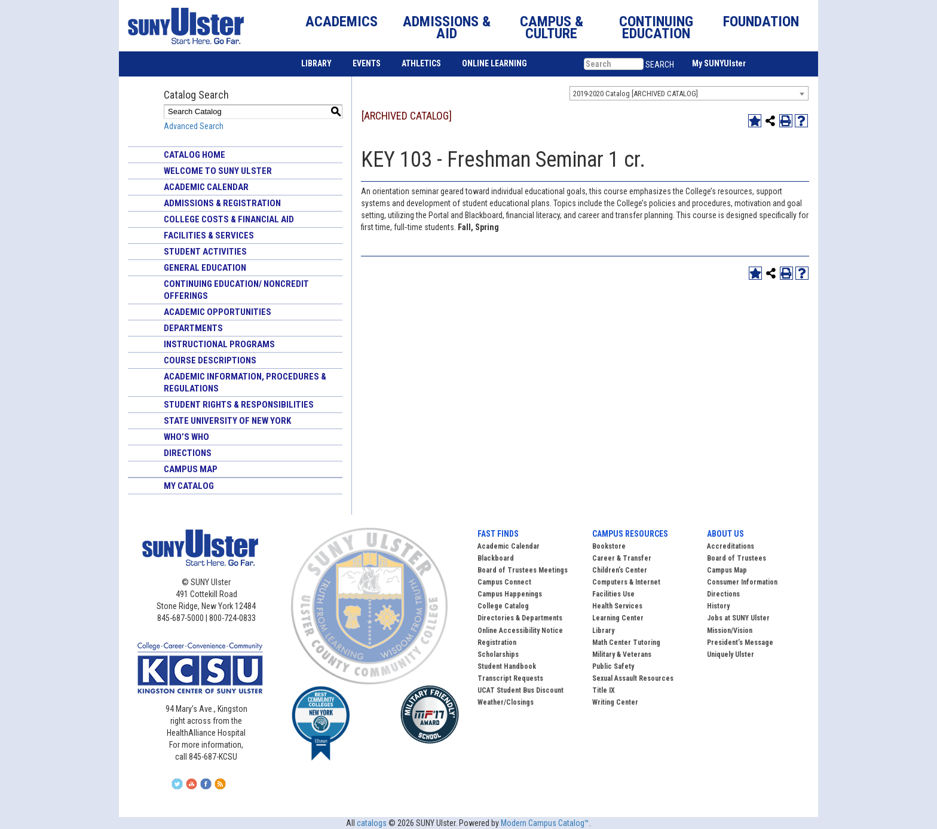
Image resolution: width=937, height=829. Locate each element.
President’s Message (740, 642)
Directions (188, 453)
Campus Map (191, 469)
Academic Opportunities (217, 312)
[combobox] (689, 93)
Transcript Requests (510, 678)
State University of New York (227, 420)
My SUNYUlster (719, 63)
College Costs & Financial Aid (229, 219)
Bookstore (609, 546)
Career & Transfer (621, 558)
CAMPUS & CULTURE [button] (551, 27)
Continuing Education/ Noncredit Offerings (236, 290)
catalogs (372, 823)
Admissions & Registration (222, 203)
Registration (496, 642)
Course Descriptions (210, 360)
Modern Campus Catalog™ (545, 823)
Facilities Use (613, 594)
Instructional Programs (219, 344)
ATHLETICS (421, 63)
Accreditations (730, 546)
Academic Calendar (206, 187)
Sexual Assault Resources (632, 678)
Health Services (617, 606)
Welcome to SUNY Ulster (218, 171)
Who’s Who (186, 437)
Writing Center (615, 702)
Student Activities (205, 251)
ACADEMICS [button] (341, 21)
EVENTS (367, 63)
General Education (205, 267)
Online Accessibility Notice (520, 630)
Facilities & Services (209, 235)
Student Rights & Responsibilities (239, 404)
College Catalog (503, 606)
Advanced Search (193, 126)
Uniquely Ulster (730, 654)
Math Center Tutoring (626, 642)
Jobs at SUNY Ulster (738, 618)
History (718, 606)
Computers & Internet (626, 582)
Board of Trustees (736, 558)
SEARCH (659, 64)
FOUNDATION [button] (761, 21)
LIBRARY (316, 63)
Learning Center (618, 618)
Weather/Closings (505, 702)
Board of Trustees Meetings (522, 570)
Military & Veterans (621, 654)
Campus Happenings (509, 594)
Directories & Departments (519, 618)
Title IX (603, 690)
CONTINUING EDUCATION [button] (656, 27)
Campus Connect (504, 582)
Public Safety (613, 666)
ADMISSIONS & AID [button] (447, 27)
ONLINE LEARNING (494, 63)
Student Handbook (506, 666)
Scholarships (498, 654)
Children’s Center (619, 570)
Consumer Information (742, 582)
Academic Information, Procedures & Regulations (245, 382)
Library (603, 630)
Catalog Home (194, 154)
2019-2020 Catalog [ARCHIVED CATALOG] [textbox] (635, 93)
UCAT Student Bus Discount (520, 690)
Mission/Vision (729, 630)
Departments (193, 328)
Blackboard (495, 558)
